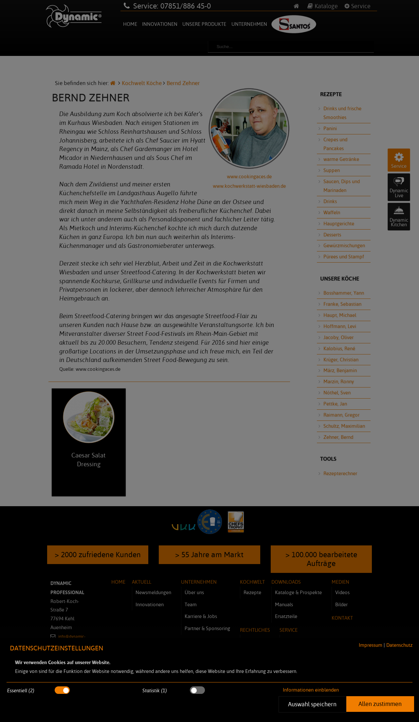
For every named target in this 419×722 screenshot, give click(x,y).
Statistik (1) (154, 690)
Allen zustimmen (380, 704)
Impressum (370, 645)
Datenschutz (399, 645)
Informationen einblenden (311, 690)
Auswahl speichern (312, 704)
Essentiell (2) (20, 690)
